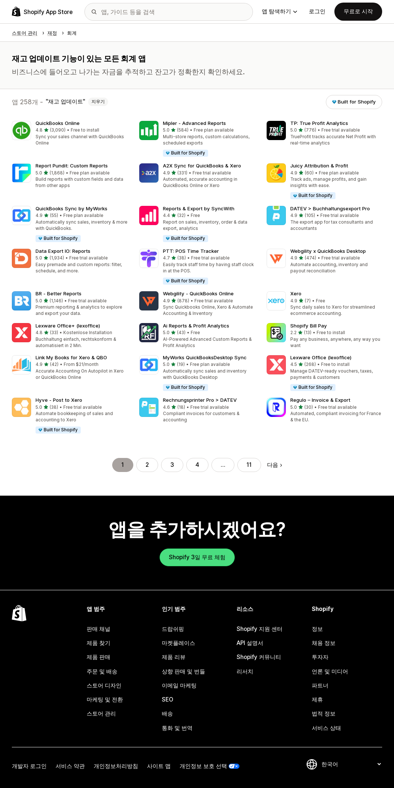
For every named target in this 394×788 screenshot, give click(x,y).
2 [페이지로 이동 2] (147, 464)
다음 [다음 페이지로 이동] (274, 464)
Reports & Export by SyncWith (198, 208)
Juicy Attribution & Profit (319, 166)
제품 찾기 (98, 642)
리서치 (245, 671)
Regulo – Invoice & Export (320, 400)
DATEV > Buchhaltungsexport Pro (330, 208)
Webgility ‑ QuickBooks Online (198, 293)
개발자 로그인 (29, 766)
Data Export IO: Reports (63, 251)
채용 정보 (323, 642)
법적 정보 (323, 713)
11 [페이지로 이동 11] (249, 464)
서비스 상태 (326, 727)
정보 (317, 628)
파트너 (320, 685)
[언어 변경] (351, 764)
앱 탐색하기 (279, 11)
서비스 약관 (70, 766)
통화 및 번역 (177, 727)
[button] (69, 134)
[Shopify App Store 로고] (42, 12)
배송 (167, 713)
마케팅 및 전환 (105, 699)
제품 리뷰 (174, 656)
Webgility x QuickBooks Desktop (328, 251)
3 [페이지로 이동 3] (172, 464)
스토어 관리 (101, 713)
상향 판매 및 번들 (183, 671)
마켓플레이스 (178, 642)
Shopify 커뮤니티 (259, 656)
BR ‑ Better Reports (58, 293)
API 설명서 (250, 642)
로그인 (317, 11)
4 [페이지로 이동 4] (197, 464)
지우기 (98, 101)
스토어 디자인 (104, 685)
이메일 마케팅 (179, 685)
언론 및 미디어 (330, 671)
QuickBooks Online (58, 123)
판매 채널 (98, 628)
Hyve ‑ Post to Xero (59, 400)
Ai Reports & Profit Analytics (196, 326)
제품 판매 (98, 656)
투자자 (320, 656)
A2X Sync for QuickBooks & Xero (202, 166)
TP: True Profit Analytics (319, 123)
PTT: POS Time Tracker (191, 251)
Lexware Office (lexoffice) (320, 357)
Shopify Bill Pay (308, 326)
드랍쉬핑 (173, 628)
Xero (295, 293)
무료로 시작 (358, 11)
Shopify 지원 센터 (260, 628)
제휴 (317, 699)
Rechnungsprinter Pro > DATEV (200, 400)
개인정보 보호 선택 (203, 766)
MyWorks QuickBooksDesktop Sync (205, 357)
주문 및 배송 (102, 671)
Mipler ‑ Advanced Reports (194, 123)
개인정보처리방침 (116, 766)
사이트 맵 (159, 766)
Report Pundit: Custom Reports (72, 166)
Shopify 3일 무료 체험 (197, 557)
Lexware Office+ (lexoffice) (68, 326)
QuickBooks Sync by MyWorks (71, 208)
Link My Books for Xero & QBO (71, 357)
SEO (167, 699)
